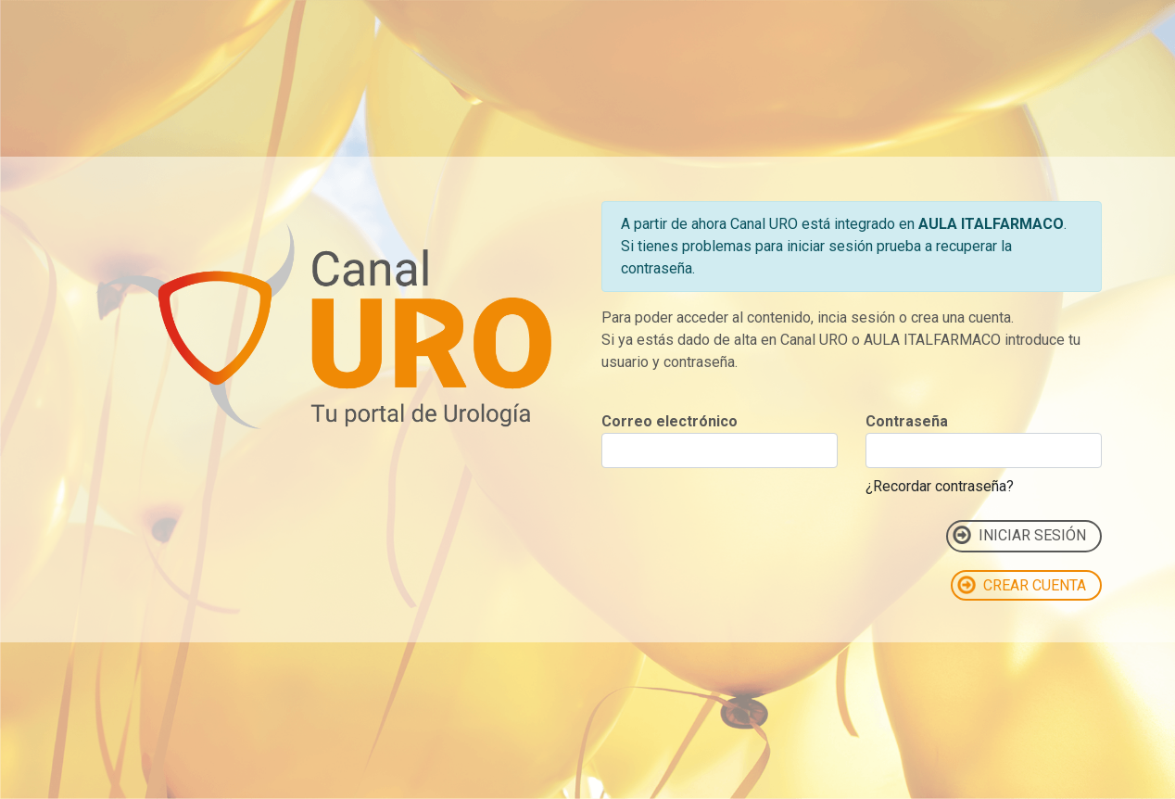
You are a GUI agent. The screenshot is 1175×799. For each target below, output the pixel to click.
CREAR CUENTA (1021, 585)
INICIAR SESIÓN (1019, 535)
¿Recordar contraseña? (939, 486)
